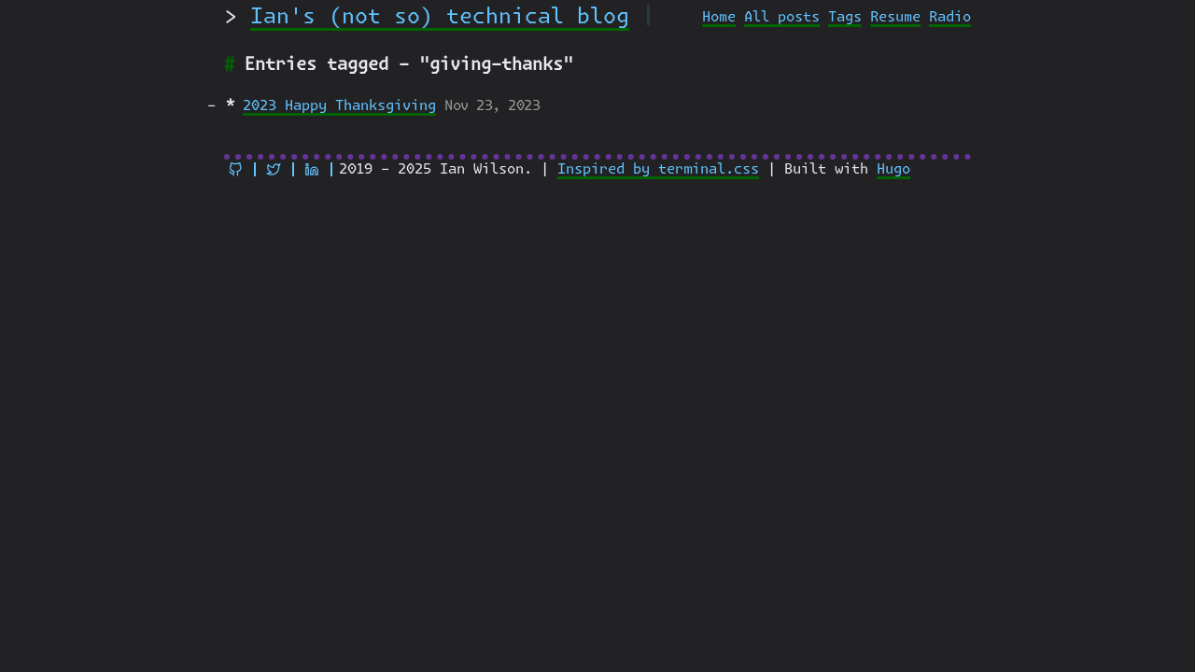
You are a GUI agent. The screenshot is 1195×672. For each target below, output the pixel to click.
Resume (895, 17)
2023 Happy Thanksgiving (339, 106)
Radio (950, 17)
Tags (845, 17)
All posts (782, 17)
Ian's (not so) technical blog (439, 17)
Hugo (893, 169)
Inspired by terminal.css (658, 169)
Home (719, 17)
